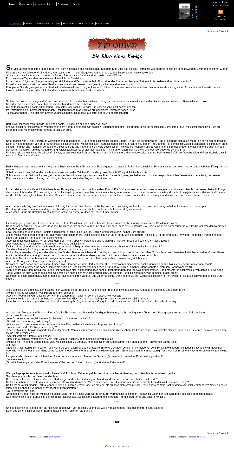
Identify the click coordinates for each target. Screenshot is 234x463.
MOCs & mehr (86, 23)
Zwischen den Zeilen (117, 446)
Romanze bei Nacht (196, 437)
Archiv (77, 4)
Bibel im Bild (69, 23)
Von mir (39, 4)
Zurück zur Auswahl (217, 31)
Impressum (221, 16)
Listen (51, 4)
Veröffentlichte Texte (48, 23)
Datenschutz (221, 19)
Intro (12, 4)
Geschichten (15, 23)
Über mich (25, 4)
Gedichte (29, 23)
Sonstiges (64, 4)
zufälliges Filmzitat (221, 2)
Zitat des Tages (221, 5)
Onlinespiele (103, 23)
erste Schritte (55, 437)
